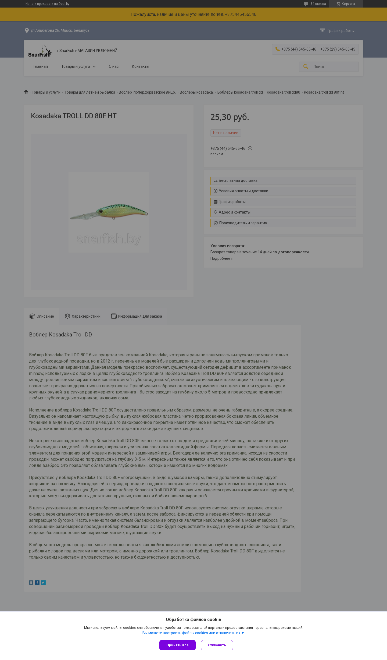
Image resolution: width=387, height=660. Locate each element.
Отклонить (217, 645)
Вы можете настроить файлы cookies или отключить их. (191, 633)
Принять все (177, 645)
